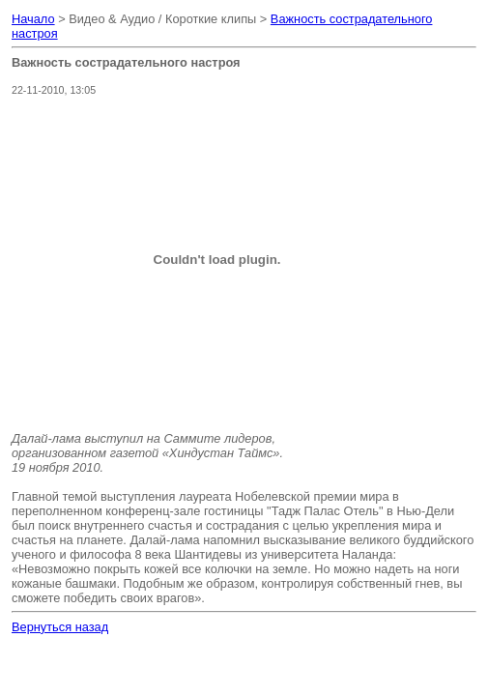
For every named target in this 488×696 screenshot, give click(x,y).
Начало (33, 19)
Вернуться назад (60, 627)
